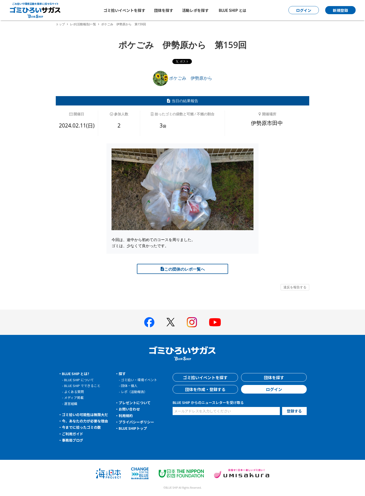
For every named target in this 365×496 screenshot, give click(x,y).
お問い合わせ (129, 409)
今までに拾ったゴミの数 (81, 427)
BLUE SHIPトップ (133, 428)
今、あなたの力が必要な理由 (85, 420)
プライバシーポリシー (136, 421)
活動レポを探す (195, 10)
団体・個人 (129, 385)
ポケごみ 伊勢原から (182, 78)
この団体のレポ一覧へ (182, 269)
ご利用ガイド (72, 433)
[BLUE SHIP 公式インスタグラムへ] (192, 322)
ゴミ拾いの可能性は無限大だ (85, 414)
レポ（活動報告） (134, 391)
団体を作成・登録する (205, 389)
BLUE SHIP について (79, 379)
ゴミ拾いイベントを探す (124, 10)
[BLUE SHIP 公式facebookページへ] (149, 322)
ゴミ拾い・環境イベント (139, 379)
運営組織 (70, 403)
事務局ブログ (72, 440)
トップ (60, 24)
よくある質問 (74, 391)
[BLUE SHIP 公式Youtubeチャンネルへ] (215, 322)
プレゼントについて (135, 402)
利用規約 (126, 415)
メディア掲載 (74, 397)
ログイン (274, 389)
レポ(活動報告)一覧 (83, 24)
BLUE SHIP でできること (82, 385)
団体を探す (163, 10)
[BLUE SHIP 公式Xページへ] (171, 322)
